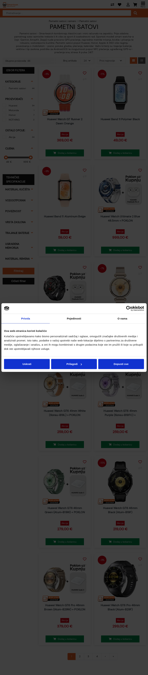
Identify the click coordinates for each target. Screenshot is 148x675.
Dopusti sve (121, 363)
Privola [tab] (25, 318)
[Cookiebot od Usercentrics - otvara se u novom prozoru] (128, 308)
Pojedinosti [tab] (74, 318)
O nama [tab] (122, 318)
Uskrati (27, 363)
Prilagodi (74, 363)
